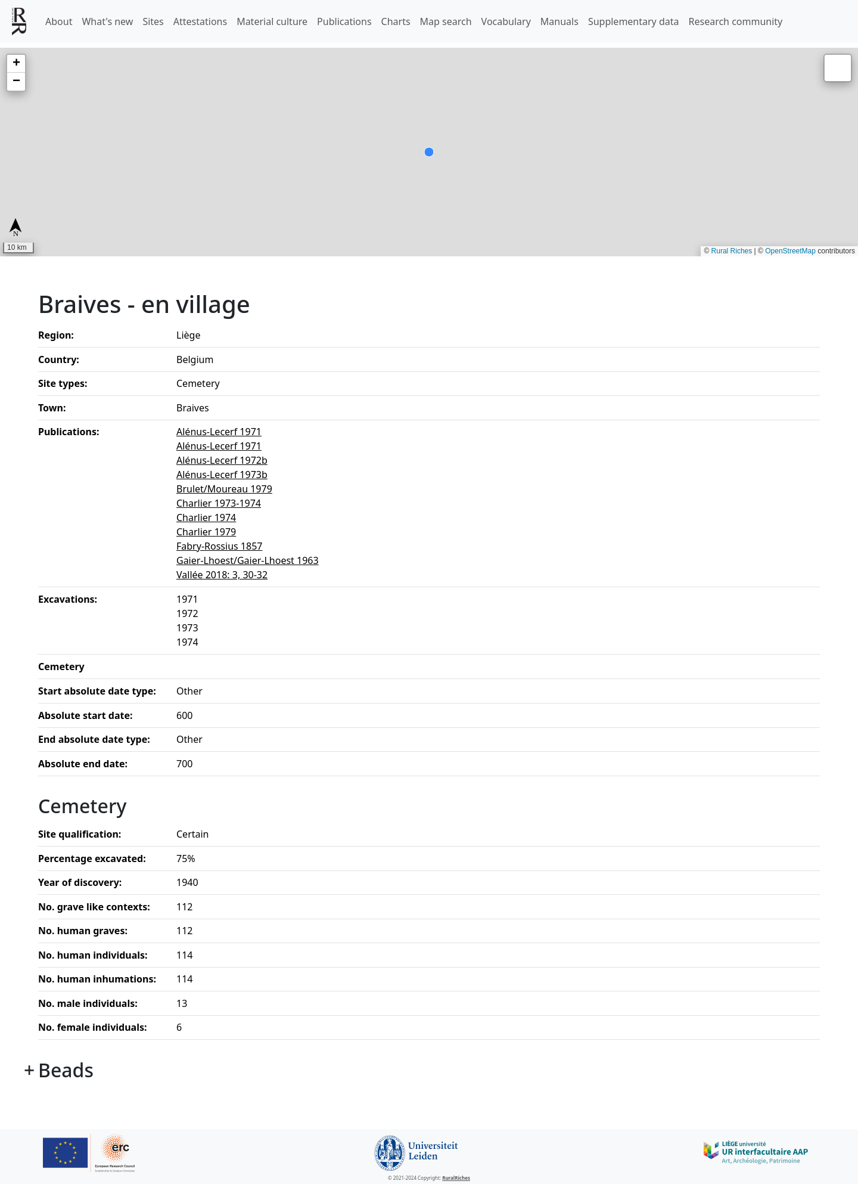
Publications (344, 21)
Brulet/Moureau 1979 (224, 488)
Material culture (272, 21)
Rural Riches (732, 251)
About (58, 21)
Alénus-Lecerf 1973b (222, 474)
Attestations (200, 21)
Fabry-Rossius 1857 (219, 546)
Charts (396, 21)
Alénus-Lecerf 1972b (222, 460)
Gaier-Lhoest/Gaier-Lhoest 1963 (247, 560)
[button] (16, 64)
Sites (152, 21)
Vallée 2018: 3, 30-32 (222, 574)
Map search (446, 21)
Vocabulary (506, 21)
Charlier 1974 (206, 517)
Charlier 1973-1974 (218, 503)
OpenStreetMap (790, 251)
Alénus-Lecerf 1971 (219, 431)
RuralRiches (456, 1177)
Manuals (559, 21)
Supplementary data (633, 21)
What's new (107, 21)
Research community (736, 21)
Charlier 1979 (206, 531)
